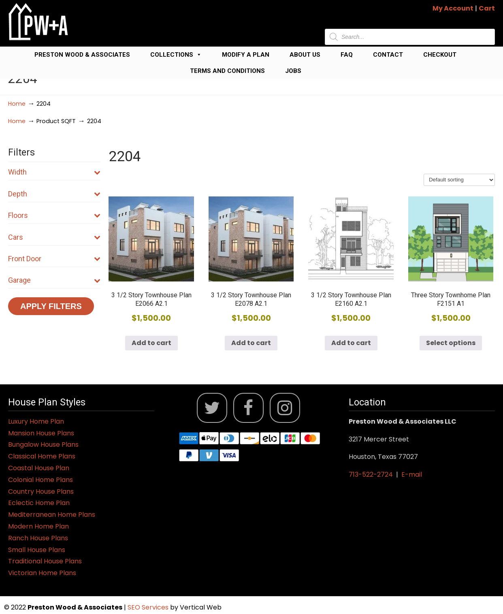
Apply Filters (51, 306)
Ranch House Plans (38, 538)
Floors (54, 215)
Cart (487, 8)
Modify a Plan (245, 54)
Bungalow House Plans (43, 444)
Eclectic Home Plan (39, 502)
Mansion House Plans (41, 433)
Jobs (293, 71)
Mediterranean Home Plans (51, 514)
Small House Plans (36, 549)
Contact (388, 54)
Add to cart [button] (151, 343)
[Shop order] (459, 180)
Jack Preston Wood (38, 21)
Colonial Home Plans (40, 479)
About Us (305, 54)
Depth (54, 194)
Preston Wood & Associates (82, 54)
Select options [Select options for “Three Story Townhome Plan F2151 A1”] (450, 343)
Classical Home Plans (41, 456)
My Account (453, 8)
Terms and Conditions (227, 71)
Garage (54, 280)
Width (54, 172)
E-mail (411, 474)
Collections (176, 54)
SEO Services (149, 607)
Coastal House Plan (38, 468)
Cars (54, 237)
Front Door (54, 258)
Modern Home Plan (38, 526)
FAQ (347, 54)
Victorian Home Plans (42, 573)
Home (17, 104)
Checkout (439, 54)
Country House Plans (41, 491)
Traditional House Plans (45, 561)
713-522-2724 (371, 474)
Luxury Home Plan (36, 421)
